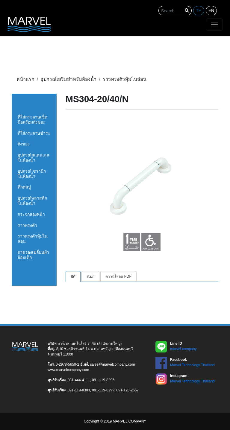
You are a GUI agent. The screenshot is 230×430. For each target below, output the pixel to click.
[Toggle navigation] (214, 25)
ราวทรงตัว (27, 225)
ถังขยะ (24, 144)
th (199, 10)
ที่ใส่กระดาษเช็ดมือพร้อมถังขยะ (32, 119)
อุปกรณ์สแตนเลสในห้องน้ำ (33, 157)
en (211, 10)
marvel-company (183, 349)
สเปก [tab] (90, 276)
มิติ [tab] (73, 276)
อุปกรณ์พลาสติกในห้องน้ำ (32, 201)
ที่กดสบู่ (24, 187)
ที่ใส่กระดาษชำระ (34, 133)
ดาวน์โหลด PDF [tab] (118, 276)
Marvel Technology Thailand (192, 365)
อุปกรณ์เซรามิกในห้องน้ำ (32, 174)
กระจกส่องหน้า (31, 214)
